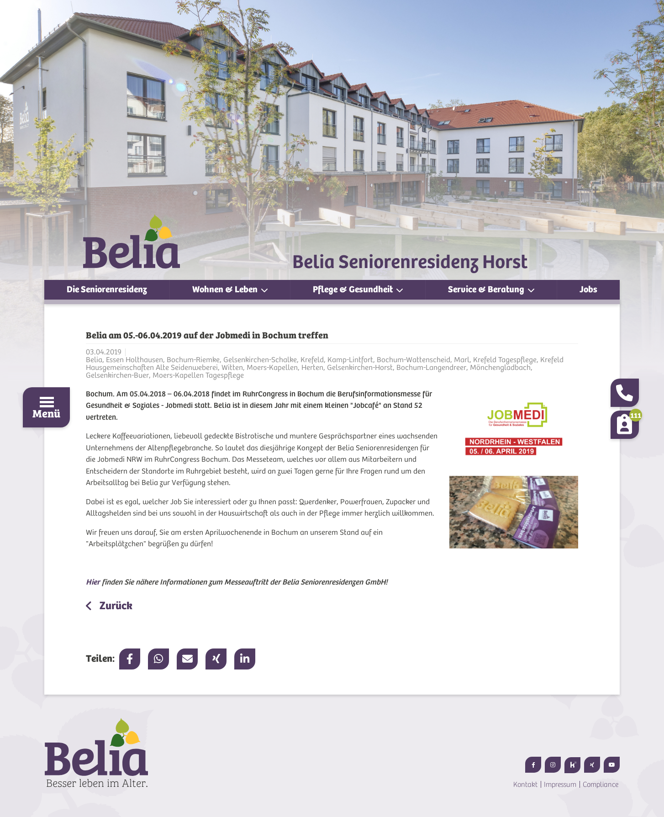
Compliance (600, 784)
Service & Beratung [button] (487, 289)
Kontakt (525, 784)
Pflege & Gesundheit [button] (354, 289)
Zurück (114, 605)
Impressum (560, 784)
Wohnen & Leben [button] (225, 289)
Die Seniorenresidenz (107, 289)
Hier (93, 582)
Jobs (588, 289)
